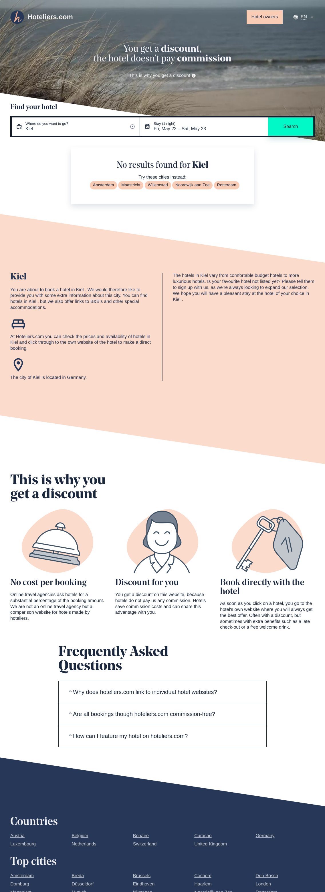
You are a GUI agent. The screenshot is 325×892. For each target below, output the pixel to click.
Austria (17, 835)
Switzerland (145, 844)
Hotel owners (264, 17)
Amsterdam (103, 185)
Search (291, 126)
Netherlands (84, 844)
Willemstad (158, 185)
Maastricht (130, 185)
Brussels (141, 875)
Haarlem (202, 884)
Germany (265, 835)
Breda (78, 875)
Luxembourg (23, 844)
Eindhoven (144, 884)
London (263, 884)
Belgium (80, 835)
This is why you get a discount (162, 75)
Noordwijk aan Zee (192, 185)
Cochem (202, 875)
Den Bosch (267, 875)
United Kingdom (210, 844)
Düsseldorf (82, 884)
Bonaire (141, 835)
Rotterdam (226, 185)
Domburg (19, 884)
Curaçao (202, 835)
